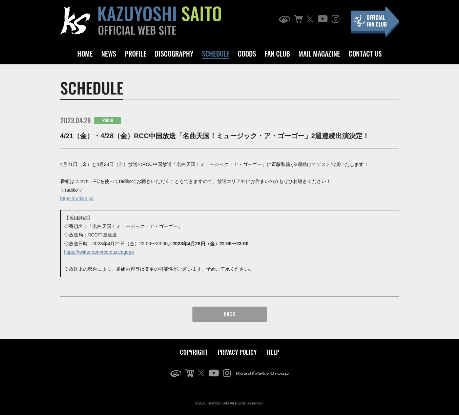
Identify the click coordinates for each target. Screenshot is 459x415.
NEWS (108, 53)
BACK (229, 314)
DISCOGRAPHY (174, 53)
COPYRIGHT (194, 352)
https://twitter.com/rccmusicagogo (99, 252)
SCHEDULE (215, 53)
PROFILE (135, 53)
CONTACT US (365, 53)
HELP (273, 352)
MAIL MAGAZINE (319, 53)
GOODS (247, 53)
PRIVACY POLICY (237, 352)
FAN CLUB (277, 53)
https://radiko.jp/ (77, 198)
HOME (85, 53)
